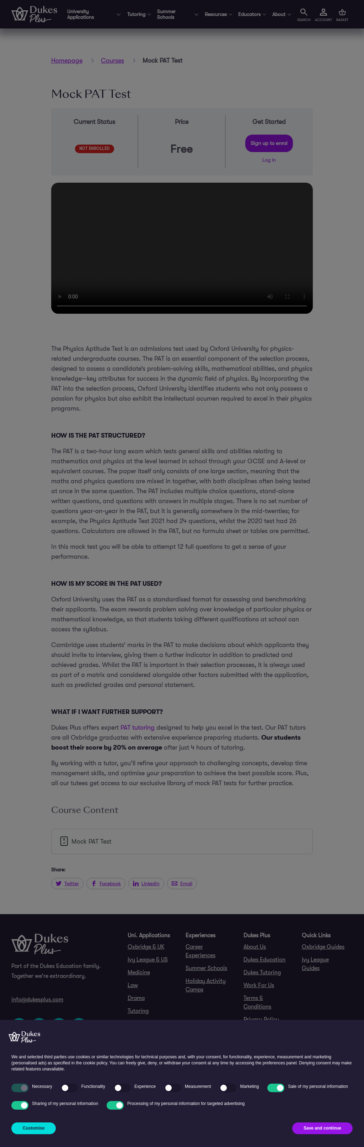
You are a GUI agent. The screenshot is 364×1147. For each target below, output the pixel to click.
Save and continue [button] (322, 1128)
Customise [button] (33, 1128)
